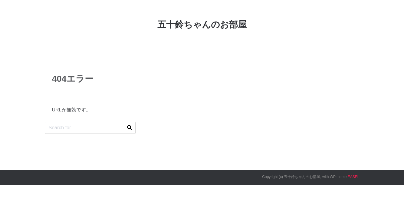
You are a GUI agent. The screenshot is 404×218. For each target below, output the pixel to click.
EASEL (354, 177)
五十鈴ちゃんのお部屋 (202, 24)
